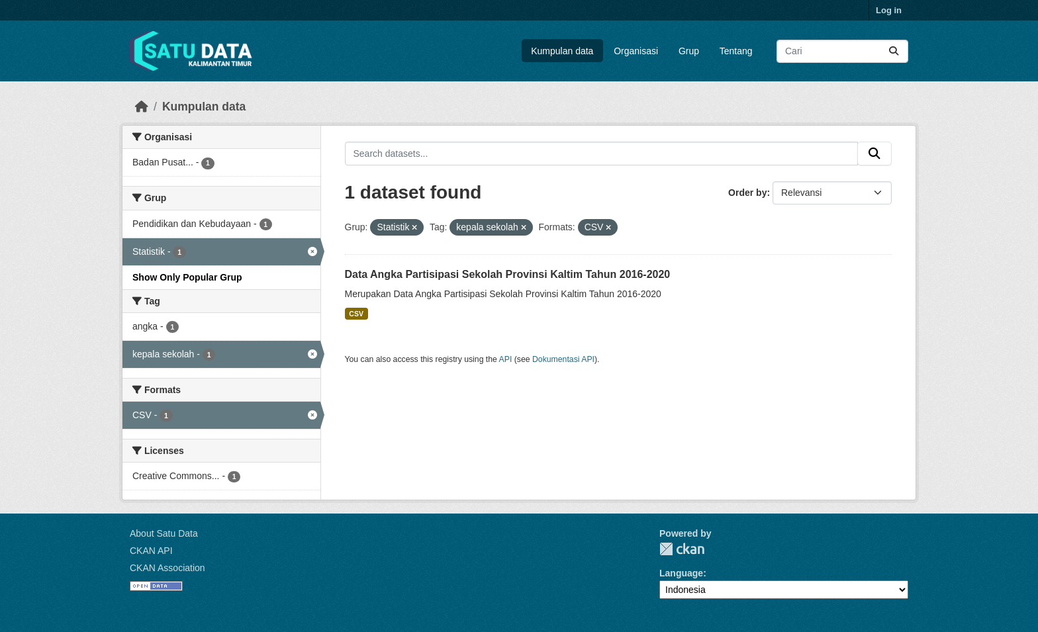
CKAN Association (167, 568)
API (505, 359)
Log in (889, 10)
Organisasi (636, 51)
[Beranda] (141, 106)
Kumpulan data (562, 51)
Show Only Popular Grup (187, 277)
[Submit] (893, 51)
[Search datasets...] (842, 51)
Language (681, 573)
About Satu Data (164, 533)
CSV (356, 314)
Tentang (736, 51)
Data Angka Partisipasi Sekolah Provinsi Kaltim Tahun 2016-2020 (508, 274)
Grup (689, 51)
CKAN (681, 549)
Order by (747, 192)
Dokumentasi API (563, 359)
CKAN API (151, 550)
